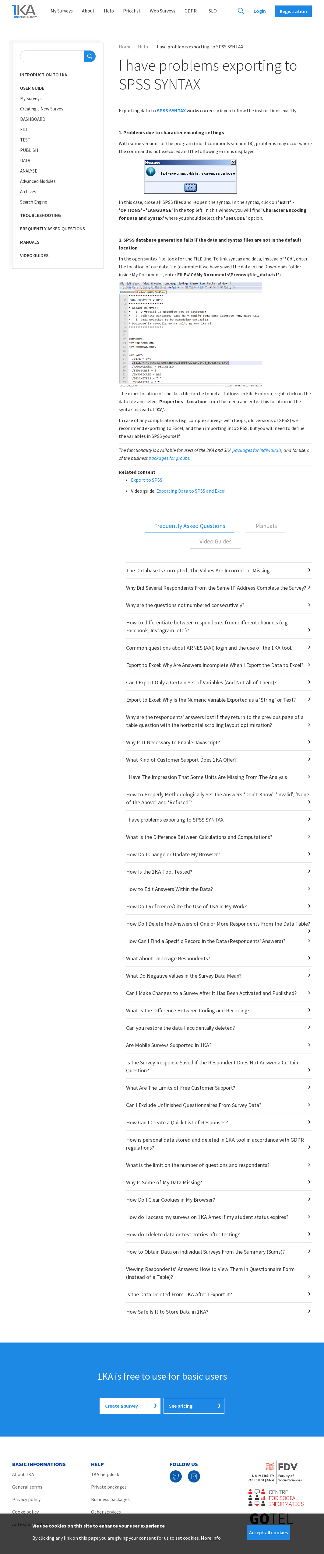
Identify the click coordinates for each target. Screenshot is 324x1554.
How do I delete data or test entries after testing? (183, 1234)
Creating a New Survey (41, 109)
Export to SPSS (146, 480)
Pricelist (132, 11)
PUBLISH (29, 150)
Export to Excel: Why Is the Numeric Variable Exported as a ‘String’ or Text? (211, 699)
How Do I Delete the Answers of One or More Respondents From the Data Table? (218, 923)
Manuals (29, 242)
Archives (28, 191)
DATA (25, 160)
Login (260, 11)
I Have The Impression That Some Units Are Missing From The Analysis (206, 777)
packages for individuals (256, 450)
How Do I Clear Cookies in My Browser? (170, 1199)
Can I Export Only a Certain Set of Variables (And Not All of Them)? (201, 682)
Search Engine (33, 202)
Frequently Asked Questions (52, 229)
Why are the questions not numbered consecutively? (185, 605)
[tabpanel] (215, 941)
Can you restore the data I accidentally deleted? (180, 1027)
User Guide (32, 88)
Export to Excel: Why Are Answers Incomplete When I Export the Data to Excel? (214, 665)
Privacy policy (26, 1499)
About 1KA (23, 1474)
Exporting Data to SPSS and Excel (191, 491)
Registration (293, 11)
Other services (106, 1512)
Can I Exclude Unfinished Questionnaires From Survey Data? (193, 1105)
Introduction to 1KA (43, 75)
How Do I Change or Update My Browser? (173, 854)
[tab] (189, 526)
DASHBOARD (32, 119)
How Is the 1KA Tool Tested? (159, 871)
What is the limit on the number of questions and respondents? (197, 1164)
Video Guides (34, 255)
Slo (213, 11)
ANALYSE (28, 171)
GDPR (191, 11)
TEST (25, 140)
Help (109, 11)
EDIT (25, 129)
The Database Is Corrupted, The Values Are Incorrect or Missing (198, 570)
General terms (27, 1487)
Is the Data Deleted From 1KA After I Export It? (179, 1294)
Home (125, 47)
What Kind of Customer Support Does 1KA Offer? (181, 759)
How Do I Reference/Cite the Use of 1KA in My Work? (186, 906)
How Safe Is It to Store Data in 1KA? (167, 1311)
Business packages (110, 1499)
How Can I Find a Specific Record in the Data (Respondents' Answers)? (205, 941)
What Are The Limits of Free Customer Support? (180, 1087)
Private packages (109, 1487)
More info (211, 1538)
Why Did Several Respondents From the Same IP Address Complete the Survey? (216, 587)
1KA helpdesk (105, 1474)
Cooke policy (25, 1512)
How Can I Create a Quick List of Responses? (177, 1122)
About (88, 11)
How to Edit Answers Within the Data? (169, 888)
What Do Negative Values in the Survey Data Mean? (183, 975)
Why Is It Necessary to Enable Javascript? (173, 742)
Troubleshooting (40, 215)
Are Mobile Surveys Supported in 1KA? (168, 1045)
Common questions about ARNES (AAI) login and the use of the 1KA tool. (209, 647)
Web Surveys (162, 11)
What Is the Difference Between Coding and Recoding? (187, 1010)
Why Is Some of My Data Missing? (164, 1182)
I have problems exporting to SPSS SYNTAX (175, 819)
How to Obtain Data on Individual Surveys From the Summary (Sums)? (205, 1251)
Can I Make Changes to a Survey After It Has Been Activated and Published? (211, 993)
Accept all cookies (268, 1532)
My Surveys (62, 11)
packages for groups (169, 458)
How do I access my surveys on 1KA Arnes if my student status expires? (207, 1217)
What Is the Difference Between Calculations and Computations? (199, 836)
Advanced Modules (38, 181)
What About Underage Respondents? (168, 958)
